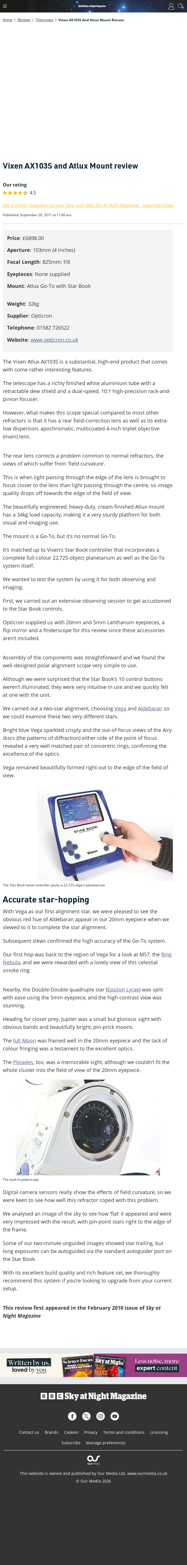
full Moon (24, 1040)
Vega (120, 708)
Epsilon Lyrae (123, 989)
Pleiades (23, 1062)
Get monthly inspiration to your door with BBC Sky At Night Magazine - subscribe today (88, 205)
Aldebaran (150, 708)
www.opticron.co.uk (54, 339)
